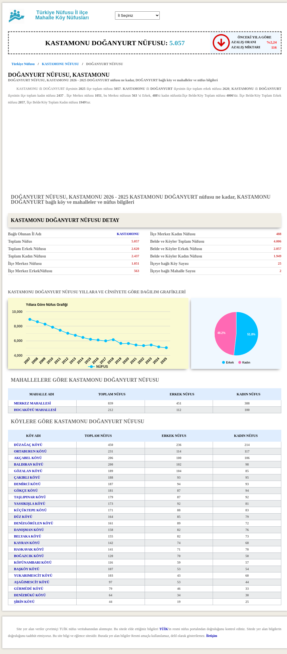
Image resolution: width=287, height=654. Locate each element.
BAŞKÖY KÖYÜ (26, 569)
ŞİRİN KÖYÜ (24, 601)
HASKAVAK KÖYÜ (29, 549)
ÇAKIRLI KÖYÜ (27, 477)
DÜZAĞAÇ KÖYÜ (28, 445)
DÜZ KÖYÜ (23, 516)
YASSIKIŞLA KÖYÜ (29, 503)
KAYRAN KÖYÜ (27, 543)
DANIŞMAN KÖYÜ (29, 529)
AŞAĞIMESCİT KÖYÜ (31, 582)
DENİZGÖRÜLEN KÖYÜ (33, 523)
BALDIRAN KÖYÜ (28, 464)
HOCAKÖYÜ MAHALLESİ (35, 410)
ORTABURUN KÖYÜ (30, 451)
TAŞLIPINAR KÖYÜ (30, 497)
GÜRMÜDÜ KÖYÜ (28, 588)
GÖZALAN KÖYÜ (28, 471)
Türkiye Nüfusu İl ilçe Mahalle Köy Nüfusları (62, 15)
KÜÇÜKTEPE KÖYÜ (30, 510)
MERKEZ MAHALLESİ (32, 403)
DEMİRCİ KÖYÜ (27, 484)
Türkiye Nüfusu (23, 64)
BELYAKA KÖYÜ (27, 536)
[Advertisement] (144, 149)
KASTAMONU (128, 234)
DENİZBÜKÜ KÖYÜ (30, 595)
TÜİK (163, 629)
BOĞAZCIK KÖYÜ (29, 556)
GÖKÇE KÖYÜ (26, 490)
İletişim (211, 636)
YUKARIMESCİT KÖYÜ (33, 575)
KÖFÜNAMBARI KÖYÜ (33, 562)
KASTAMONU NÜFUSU (60, 64)
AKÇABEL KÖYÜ (28, 458)
